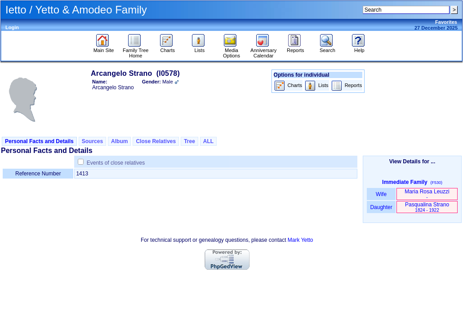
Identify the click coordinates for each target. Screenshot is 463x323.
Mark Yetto (300, 240)
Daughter (381, 207)
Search (327, 48)
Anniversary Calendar (263, 50)
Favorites (446, 22)
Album (119, 141)
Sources (92, 141)
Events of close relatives (116, 163)
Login (12, 27)
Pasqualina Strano (427, 207)
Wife (381, 194)
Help (359, 48)
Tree (189, 141)
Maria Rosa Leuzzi (427, 194)
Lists (199, 48)
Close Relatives (156, 141)
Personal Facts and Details (39, 141)
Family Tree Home (135, 50)
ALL (208, 141)
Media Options (231, 50)
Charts (167, 48)
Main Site (103, 48)
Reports (295, 48)
